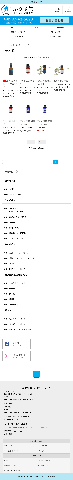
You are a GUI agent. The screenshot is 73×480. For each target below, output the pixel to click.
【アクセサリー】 (15, 194)
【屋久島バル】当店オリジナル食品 (15, 210)
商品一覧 (60, 27)
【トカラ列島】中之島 (17, 283)
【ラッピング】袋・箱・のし (19, 324)
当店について (54, 32)
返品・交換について (10, 465)
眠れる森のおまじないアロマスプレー (10, 84)
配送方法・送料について (45, 460)
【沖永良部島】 (14, 304)
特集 (36, 27)
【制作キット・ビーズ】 (17, 269)
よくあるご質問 (54, 36)
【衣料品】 (12, 189)
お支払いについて (9, 460)
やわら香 (26, 45)
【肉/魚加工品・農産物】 (18, 217)
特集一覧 (11, 172)
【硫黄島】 (12, 288)
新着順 (46, 57)
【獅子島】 (12, 294)
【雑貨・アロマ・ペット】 (18, 253)
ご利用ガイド (18, 36)
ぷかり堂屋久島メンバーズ (12, 451)
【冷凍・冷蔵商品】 (16, 238)
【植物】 (11, 263)
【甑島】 (11, 299)
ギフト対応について (44, 465)
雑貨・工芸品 (15, 45)
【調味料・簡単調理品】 (17, 233)
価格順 (38, 57)
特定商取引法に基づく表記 (12, 470)
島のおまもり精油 (61, 81)
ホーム (12, 27)
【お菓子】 (12, 222)
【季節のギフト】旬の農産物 (19, 329)
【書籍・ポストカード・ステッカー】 (23, 258)
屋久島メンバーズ (18, 32)
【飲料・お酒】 (14, 228)
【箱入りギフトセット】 (17, 319)
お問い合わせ (42, 451)
